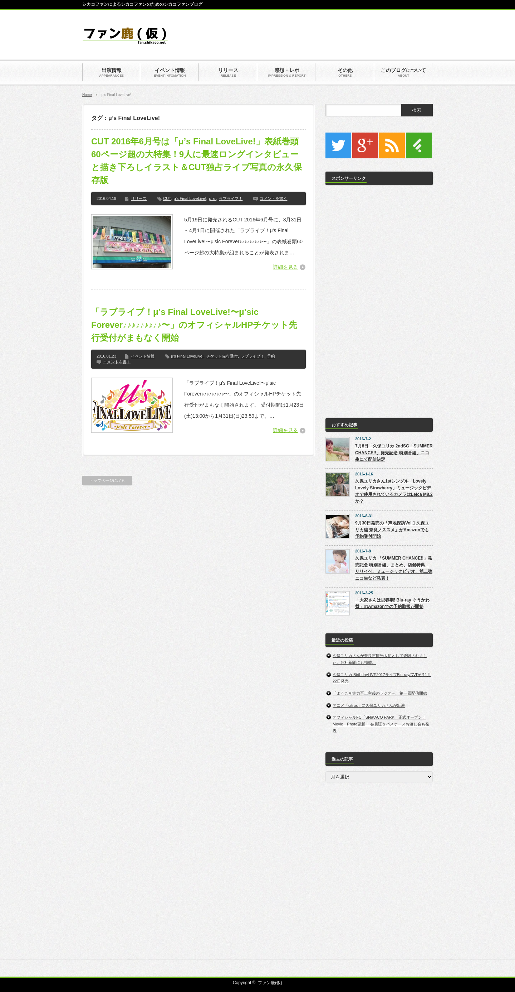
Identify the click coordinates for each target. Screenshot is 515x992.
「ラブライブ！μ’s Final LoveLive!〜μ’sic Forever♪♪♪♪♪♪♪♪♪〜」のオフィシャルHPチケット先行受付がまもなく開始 (194, 324)
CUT (167, 198)
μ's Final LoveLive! (190, 198)
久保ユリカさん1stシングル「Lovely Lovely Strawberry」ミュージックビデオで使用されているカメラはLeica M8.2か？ (394, 491)
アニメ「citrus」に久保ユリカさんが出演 (369, 705)
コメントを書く (273, 198)
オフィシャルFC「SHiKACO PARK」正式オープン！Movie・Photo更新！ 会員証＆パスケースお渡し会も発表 (381, 724)
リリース (139, 198)
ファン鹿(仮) (270, 982)
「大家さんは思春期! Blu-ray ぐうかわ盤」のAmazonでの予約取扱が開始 (392, 603)
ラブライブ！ (230, 198)
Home (87, 95)
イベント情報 (142, 356)
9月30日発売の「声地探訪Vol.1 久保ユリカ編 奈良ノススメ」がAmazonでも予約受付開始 (392, 530)
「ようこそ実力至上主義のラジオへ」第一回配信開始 (380, 693)
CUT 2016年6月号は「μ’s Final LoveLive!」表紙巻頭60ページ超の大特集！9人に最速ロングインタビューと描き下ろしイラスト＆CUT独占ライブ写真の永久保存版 (196, 160)
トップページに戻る (107, 480)
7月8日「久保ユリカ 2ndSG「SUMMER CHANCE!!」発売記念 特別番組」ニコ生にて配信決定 (394, 453)
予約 (271, 356)
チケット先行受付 (222, 356)
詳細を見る (285, 267)
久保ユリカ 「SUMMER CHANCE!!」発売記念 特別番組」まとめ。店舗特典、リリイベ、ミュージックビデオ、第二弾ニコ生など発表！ (393, 568)
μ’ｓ (212, 198)
